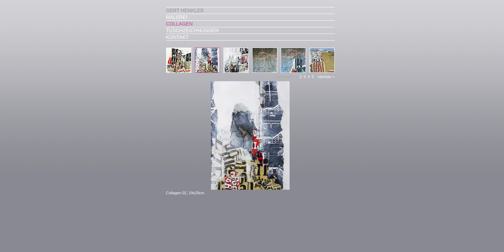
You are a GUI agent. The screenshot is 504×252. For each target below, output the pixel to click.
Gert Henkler (185, 10)
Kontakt (177, 37)
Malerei (176, 17)
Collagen (179, 24)
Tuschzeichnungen (192, 30)
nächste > (326, 77)
